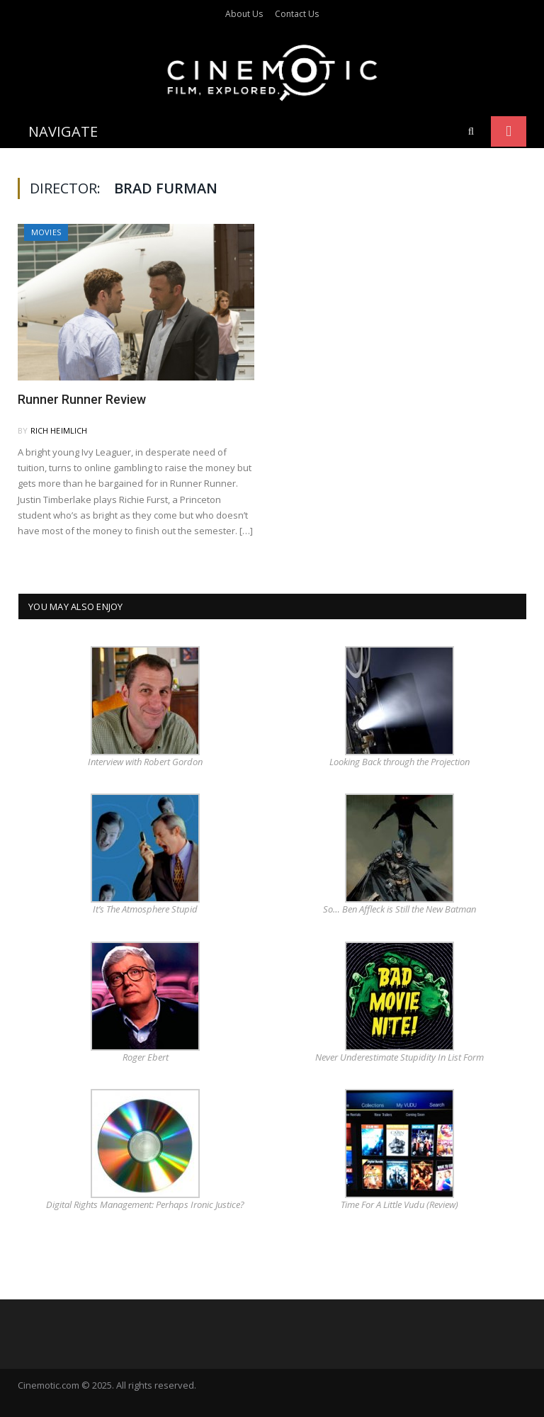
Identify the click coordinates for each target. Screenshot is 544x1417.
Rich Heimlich (59, 430)
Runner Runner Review (82, 399)
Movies (46, 232)
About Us (244, 14)
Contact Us (297, 14)
